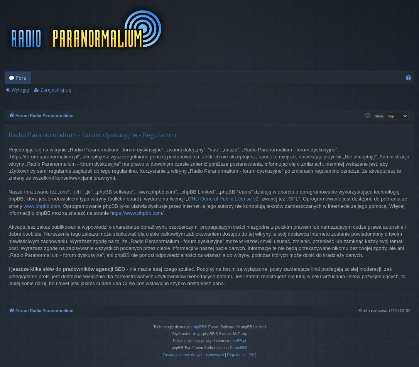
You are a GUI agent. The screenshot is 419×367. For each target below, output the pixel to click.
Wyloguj (20, 90)
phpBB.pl (238, 341)
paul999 (241, 348)
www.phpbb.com (42, 206)
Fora (21, 77)
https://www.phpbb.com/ (137, 213)
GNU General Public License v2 (223, 199)
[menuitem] (408, 77)
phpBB (198, 327)
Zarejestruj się (55, 90)
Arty (196, 334)
